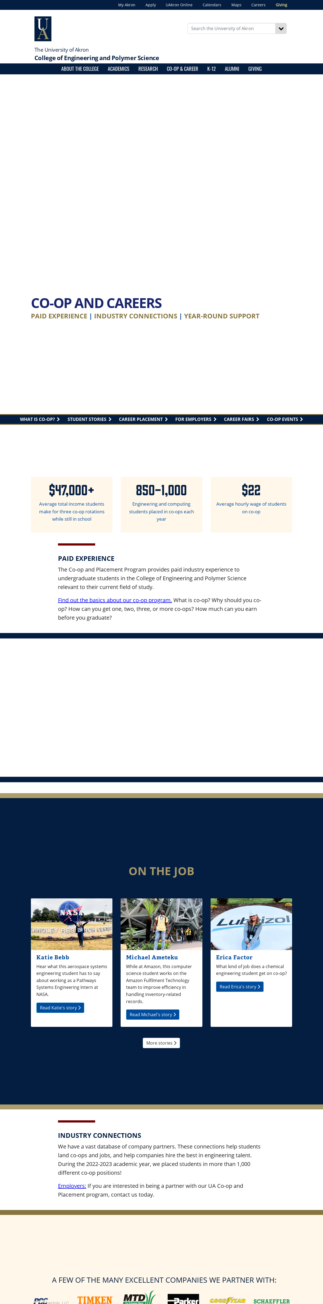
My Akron (126, 4)
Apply (151, 4)
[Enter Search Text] (232, 28)
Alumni (232, 68)
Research (148, 68)
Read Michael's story (153, 1015)
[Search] (281, 28)
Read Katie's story (60, 1008)
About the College (80, 68)
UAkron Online (179, 4)
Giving (281, 4)
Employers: (72, 1185)
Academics (118, 68)
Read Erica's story (240, 987)
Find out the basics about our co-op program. (115, 600)
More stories (161, 1043)
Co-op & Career (182, 68)
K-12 (211, 68)
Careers (258, 4)
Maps (236, 4)
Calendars (212, 4)
